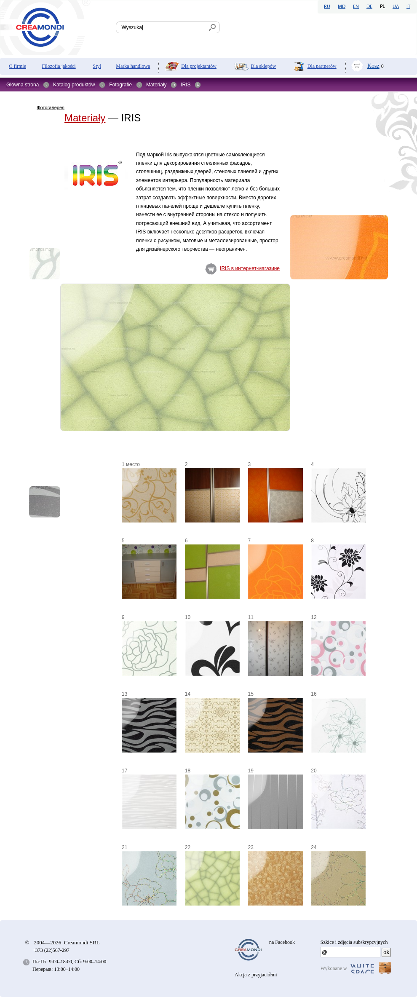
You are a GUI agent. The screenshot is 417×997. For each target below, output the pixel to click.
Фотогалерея (50, 107)
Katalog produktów (74, 85)
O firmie (17, 66)
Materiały (156, 85)
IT (408, 6)
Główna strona (22, 85)
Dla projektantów (199, 66)
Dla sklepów (263, 66)
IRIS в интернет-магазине (250, 268)
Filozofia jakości (58, 66)
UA (396, 6)
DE (369, 6)
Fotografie (120, 85)
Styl (97, 66)
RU (327, 6)
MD (341, 6)
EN (356, 6)
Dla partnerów (322, 66)
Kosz (373, 66)
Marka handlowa (133, 66)
